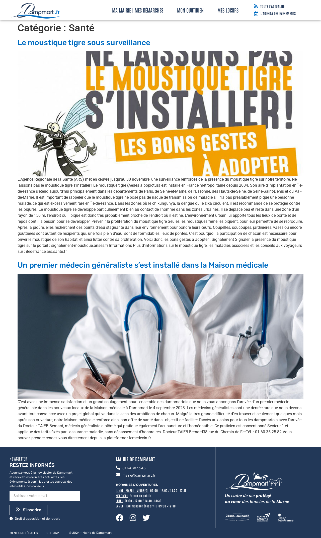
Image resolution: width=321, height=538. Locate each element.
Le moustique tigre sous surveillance (84, 42)
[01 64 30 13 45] (118, 468)
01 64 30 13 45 (133, 468)
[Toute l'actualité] (256, 6)
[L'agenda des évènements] (256, 14)
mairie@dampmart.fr (138, 475)
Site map (52, 533)
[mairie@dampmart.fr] (118, 475)
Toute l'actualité (272, 6)
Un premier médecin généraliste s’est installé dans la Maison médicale (143, 265)
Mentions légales (24, 533)
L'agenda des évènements (278, 13)
